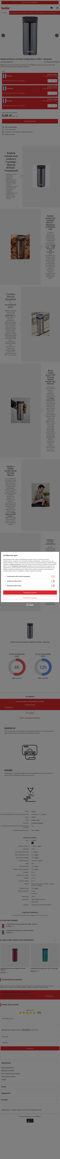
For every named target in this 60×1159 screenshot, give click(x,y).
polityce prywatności (15, 564)
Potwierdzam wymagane (30, 598)
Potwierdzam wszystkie (30, 592)
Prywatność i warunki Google (19, 566)
